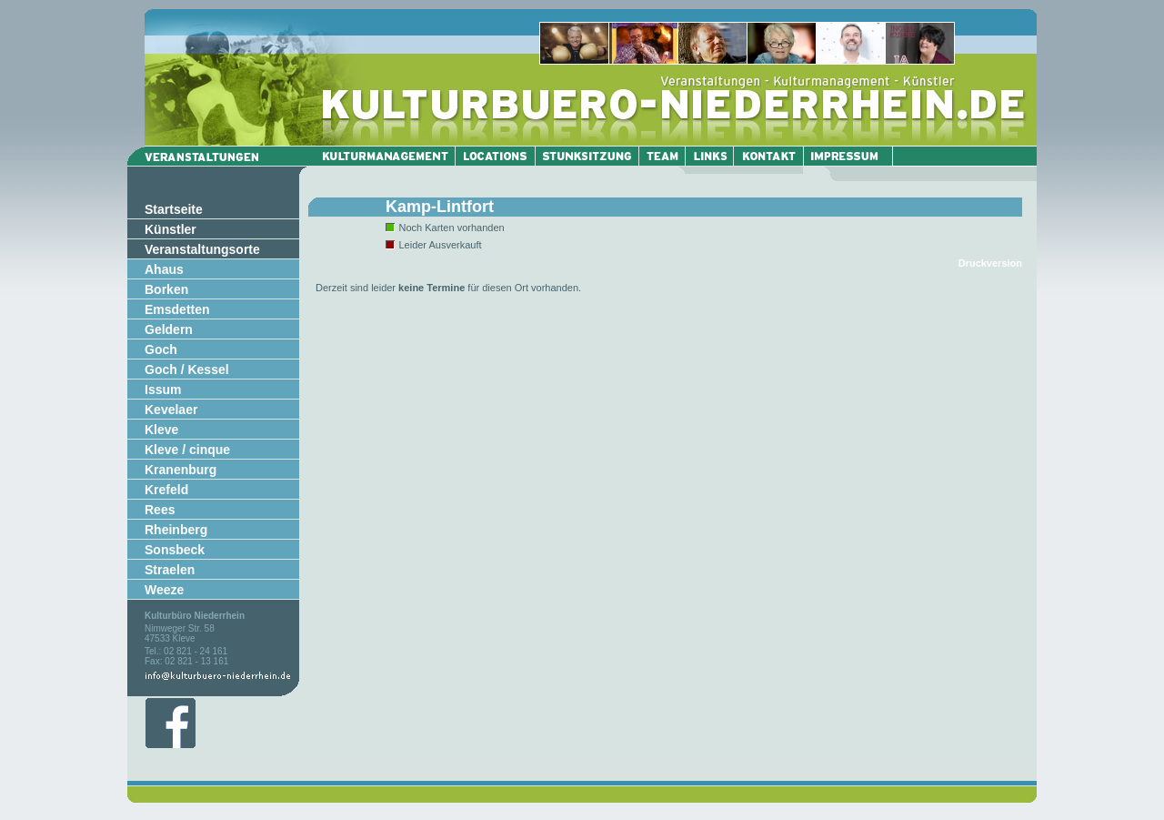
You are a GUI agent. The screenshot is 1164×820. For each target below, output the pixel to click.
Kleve (161, 429)
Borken (166, 289)
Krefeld (166, 489)
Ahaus (164, 269)
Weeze (164, 589)
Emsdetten (177, 309)
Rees (160, 509)
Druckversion (990, 263)
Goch (161, 349)
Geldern (169, 329)
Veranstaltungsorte (202, 249)
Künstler (170, 229)
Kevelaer (171, 409)
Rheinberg (176, 529)
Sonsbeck (175, 549)
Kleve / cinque (187, 449)
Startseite (174, 209)
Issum (163, 389)
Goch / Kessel (187, 369)
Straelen (170, 569)
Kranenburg (180, 469)
